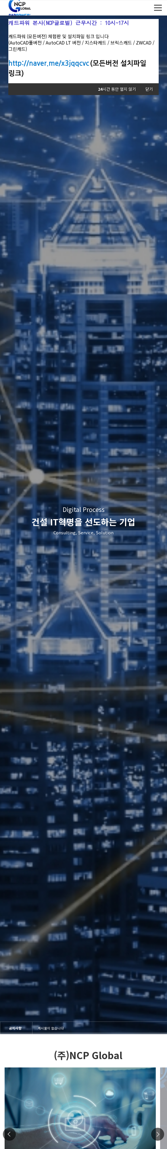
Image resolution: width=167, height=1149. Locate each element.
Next (157, 1134)
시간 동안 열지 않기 (117, 89)
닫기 (149, 89)
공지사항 (15, 1028)
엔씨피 (20, 8)
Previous (9, 1134)
